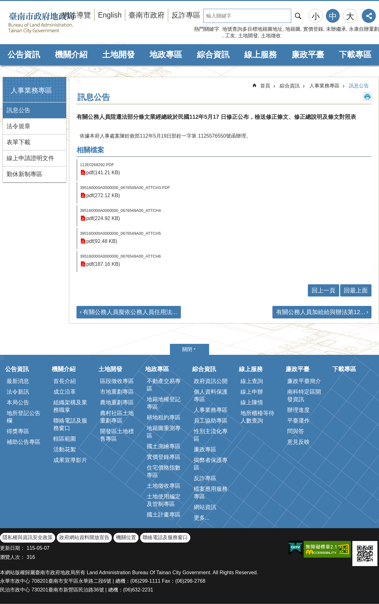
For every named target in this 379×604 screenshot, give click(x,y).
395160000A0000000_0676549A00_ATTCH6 (120, 256)
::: (2, 79)
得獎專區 (18, 431)
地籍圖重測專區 (164, 432)
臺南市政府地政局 (51, 23)
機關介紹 (71, 54)
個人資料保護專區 (211, 395)
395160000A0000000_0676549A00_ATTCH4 (120, 210)
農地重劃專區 (117, 402)
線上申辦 (251, 392)
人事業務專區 (31, 90)
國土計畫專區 (164, 515)
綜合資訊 (213, 54)
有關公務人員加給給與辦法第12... (320, 312)
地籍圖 (292, 29)
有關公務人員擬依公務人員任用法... (130, 312)
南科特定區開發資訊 (304, 395)
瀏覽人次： (12, 557)
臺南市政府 (147, 15)
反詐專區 (185, 15)
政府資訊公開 (211, 381)
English (110, 15)
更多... (202, 518)
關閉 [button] (187, 349)
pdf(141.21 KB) (103, 172)
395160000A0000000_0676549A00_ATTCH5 (120, 233)
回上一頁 (323, 290)
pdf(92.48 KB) (101, 241)
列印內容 (367, 96)
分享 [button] (369, 16)
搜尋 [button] (298, 16)
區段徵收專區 (117, 381)
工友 (230, 35)
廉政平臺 (308, 54)
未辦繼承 (336, 29)
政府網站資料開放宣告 (84, 537)
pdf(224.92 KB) (103, 218)
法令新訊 (18, 392)
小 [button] (316, 16)
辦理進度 (298, 410)
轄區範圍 (64, 439)
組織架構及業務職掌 (70, 406)
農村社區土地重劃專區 (117, 417)
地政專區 (166, 54)
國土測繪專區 (164, 446)
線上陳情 (251, 402)
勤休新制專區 (24, 174)
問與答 (295, 431)
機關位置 (126, 537)
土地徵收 (271, 35)
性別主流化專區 (211, 435)
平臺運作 (298, 421)
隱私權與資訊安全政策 (28, 537)
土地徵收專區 (164, 486)
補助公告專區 (23, 442)
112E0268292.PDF (97, 164)
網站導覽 (76, 15)
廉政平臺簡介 (304, 381)
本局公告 (18, 402)
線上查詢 (251, 381)
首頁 (265, 85)
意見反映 (298, 442)
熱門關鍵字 (206, 29)
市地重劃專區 (117, 392)
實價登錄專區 (164, 457)
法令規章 (18, 126)
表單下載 (18, 142)
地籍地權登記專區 (164, 403)
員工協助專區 (211, 421)
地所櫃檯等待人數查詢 (257, 417)
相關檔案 (90, 150)
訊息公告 (18, 110)
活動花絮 (64, 449)
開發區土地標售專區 (117, 435)
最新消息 (18, 381)
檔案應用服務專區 (211, 493)
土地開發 (248, 35)
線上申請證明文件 (30, 158)
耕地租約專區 (164, 417)
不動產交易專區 (164, 385)
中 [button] (333, 16)
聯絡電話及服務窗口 (70, 424)
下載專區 (355, 54)
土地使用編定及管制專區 (164, 500)
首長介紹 (64, 381)
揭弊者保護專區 (211, 464)
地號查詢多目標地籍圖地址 (252, 29)
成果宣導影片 (70, 460)
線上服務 (260, 54)
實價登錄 (313, 29)
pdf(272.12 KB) (103, 195)
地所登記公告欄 (23, 417)
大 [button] (350, 16)
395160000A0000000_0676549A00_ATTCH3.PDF (125, 187)
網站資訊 (205, 507)
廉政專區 (205, 449)
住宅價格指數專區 (164, 471)
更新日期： (12, 548)
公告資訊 (24, 54)
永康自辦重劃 (364, 29)
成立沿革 (64, 392)
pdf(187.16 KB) (103, 264)
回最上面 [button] (356, 290)
